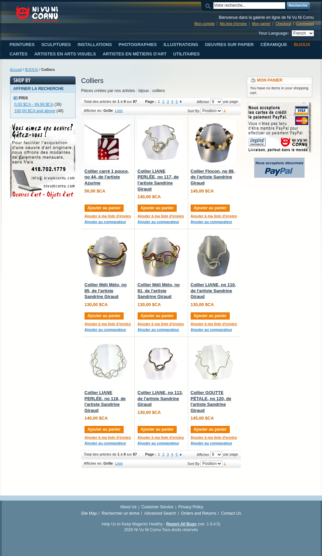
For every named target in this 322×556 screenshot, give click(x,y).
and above (34, 111)
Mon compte (204, 24)
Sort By (193, 111)
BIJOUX (31, 70)
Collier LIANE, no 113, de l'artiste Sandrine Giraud (160, 398)
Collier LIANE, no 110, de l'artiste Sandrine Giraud (213, 290)
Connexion (305, 24)
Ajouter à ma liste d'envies (108, 216)
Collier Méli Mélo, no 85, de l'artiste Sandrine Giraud (106, 290)
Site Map (89, 513)
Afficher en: (93, 111)
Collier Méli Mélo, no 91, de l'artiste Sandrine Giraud (159, 290)
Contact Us (231, 513)
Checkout (283, 24)
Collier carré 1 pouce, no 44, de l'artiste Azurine (107, 177)
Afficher (203, 102)
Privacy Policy (190, 507)
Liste (119, 111)
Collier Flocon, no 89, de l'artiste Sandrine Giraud (213, 177)
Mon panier (261, 24)
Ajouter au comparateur (105, 222)
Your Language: (274, 33)
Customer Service (157, 507)
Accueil (16, 70)
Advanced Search (160, 513)
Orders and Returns (198, 513)
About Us (128, 507)
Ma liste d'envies (233, 24)
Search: (209, 5)
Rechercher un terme (121, 513)
